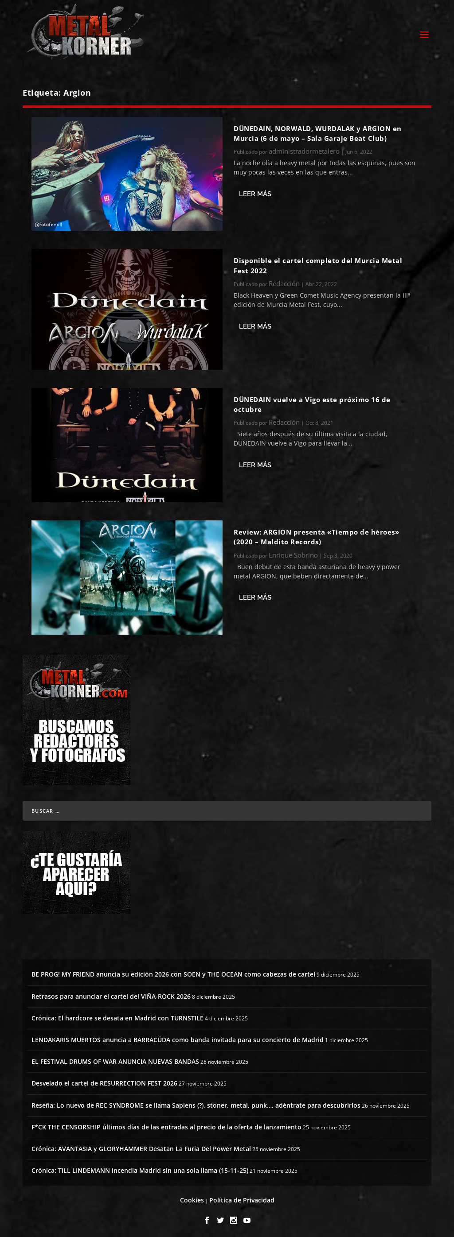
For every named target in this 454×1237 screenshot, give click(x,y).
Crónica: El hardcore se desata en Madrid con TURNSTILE (117, 1015)
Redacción (284, 280)
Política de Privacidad (241, 1198)
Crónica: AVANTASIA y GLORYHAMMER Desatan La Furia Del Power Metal (141, 1146)
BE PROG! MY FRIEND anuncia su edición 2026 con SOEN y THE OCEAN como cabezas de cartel (173, 972)
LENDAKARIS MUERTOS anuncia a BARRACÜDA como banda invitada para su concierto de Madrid (177, 1037)
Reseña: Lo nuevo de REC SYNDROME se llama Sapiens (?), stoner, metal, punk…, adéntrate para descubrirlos (195, 1102)
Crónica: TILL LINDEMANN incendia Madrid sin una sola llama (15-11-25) (139, 1168)
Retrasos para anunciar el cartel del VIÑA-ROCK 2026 (111, 993)
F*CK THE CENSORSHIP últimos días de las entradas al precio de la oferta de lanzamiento (166, 1124)
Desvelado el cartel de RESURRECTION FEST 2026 (104, 1081)
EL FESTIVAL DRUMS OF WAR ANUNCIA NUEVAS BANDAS (115, 1059)
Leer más (255, 191)
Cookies (192, 1198)
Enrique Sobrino (293, 552)
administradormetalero (304, 148)
